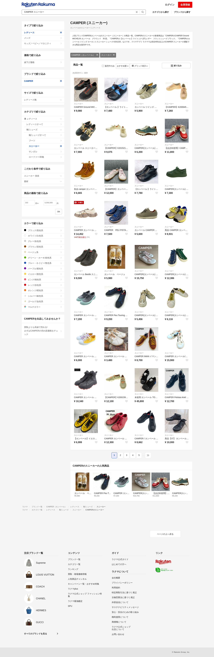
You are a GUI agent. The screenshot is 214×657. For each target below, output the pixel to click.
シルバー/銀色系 (43, 296)
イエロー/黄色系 (43, 274)
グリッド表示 (140, 66)
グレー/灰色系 (43, 241)
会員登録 (185, 4)
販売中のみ (108, 66)
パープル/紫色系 (43, 268)
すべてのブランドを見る (35, 633)
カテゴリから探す (160, 12)
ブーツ (45, 140)
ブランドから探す (182, 12)
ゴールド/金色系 (43, 301)
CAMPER (43, 81)
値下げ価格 (43, 62)
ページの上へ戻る (165, 534)
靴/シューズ (44, 129)
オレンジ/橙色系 (43, 290)
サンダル (45, 151)
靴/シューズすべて (45, 135)
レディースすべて (44, 124)
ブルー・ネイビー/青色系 (43, 263)
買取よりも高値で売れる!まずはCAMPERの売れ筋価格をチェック (43, 330)
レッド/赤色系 (43, 285)
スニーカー (108, 55)
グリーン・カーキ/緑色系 (43, 257)
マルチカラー (43, 307)
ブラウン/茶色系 (43, 246)
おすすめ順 (122, 66)
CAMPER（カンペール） (84, 55)
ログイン (169, 4)
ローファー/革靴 (45, 157)
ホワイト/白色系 (43, 235)
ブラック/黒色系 (43, 230)
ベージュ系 (43, 252)
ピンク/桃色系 (43, 279)
